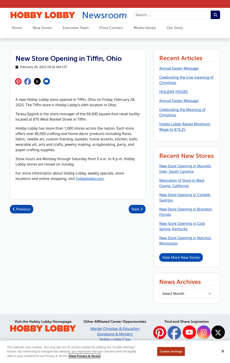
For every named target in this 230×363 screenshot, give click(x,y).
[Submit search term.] (215, 15)
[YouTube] (189, 332)
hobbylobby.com (90, 178)
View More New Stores (181, 257)
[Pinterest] (159, 335)
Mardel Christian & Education (115, 328)
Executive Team (76, 28)
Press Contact (111, 28)
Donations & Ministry (115, 334)
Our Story (175, 28)
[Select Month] (187, 293)
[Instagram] (203, 332)
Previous (21, 209)
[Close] (223, 353)
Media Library (145, 28)
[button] (27, 81)
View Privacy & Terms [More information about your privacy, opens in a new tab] (84, 358)
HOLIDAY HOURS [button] (173, 91)
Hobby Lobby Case (115, 339)
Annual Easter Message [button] (179, 68)
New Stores (42, 28)
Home (17, 28)
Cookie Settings (171, 353)
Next (137, 209)
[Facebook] (174, 335)
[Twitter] (218, 332)
